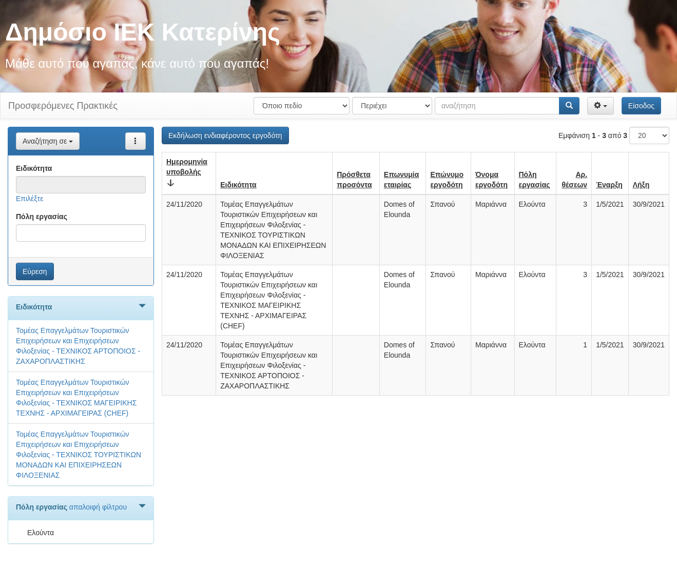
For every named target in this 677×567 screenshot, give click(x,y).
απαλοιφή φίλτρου (98, 507)
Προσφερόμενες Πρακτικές (63, 106)
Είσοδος (641, 106)
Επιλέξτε (29, 198)
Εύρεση (35, 271)
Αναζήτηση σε (48, 141)
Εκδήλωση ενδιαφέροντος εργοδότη (225, 135)
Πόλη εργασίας (41, 216)
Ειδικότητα (34, 168)
